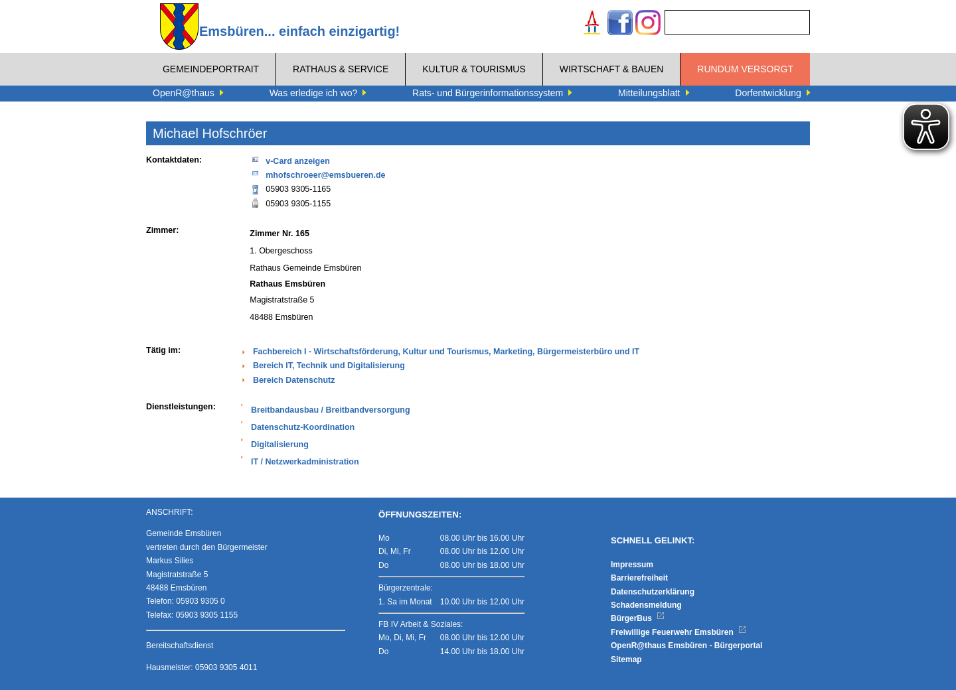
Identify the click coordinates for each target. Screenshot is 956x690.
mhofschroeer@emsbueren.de (317, 174)
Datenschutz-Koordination (303, 427)
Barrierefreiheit (639, 578)
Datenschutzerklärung (652, 591)
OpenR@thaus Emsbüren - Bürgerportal (686, 645)
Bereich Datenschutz (294, 380)
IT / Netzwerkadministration (305, 461)
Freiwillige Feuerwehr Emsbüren (678, 632)
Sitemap (626, 659)
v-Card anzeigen (290, 160)
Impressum (632, 564)
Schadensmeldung (646, 605)
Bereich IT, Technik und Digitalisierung (329, 365)
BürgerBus (638, 618)
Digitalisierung (280, 444)
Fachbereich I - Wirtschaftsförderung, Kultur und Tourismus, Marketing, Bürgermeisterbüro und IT (446, 351)
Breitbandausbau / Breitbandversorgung (330, 410)
